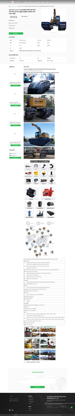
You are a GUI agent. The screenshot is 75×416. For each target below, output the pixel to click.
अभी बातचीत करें (16, 33)
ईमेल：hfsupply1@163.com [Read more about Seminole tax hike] (13, 400)
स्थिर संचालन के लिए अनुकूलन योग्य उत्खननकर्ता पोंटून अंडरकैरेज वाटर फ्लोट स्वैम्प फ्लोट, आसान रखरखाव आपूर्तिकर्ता (15, 103)
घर (18, 2)
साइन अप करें (63, 406)
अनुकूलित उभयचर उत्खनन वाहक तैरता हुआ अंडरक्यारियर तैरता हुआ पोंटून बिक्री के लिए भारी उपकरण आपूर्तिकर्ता (15, 123)
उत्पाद (22, 2)
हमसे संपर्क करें (37, 2)
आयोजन (43, 2)
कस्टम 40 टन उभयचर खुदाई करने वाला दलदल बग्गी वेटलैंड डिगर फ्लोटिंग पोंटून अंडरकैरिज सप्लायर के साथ (15, 143)
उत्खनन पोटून (15, 6)
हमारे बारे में (31, 2)
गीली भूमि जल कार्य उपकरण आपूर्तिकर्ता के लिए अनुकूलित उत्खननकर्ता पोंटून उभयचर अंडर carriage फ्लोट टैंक (15, 83)
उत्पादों (12, 6)
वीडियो (26, 2)
